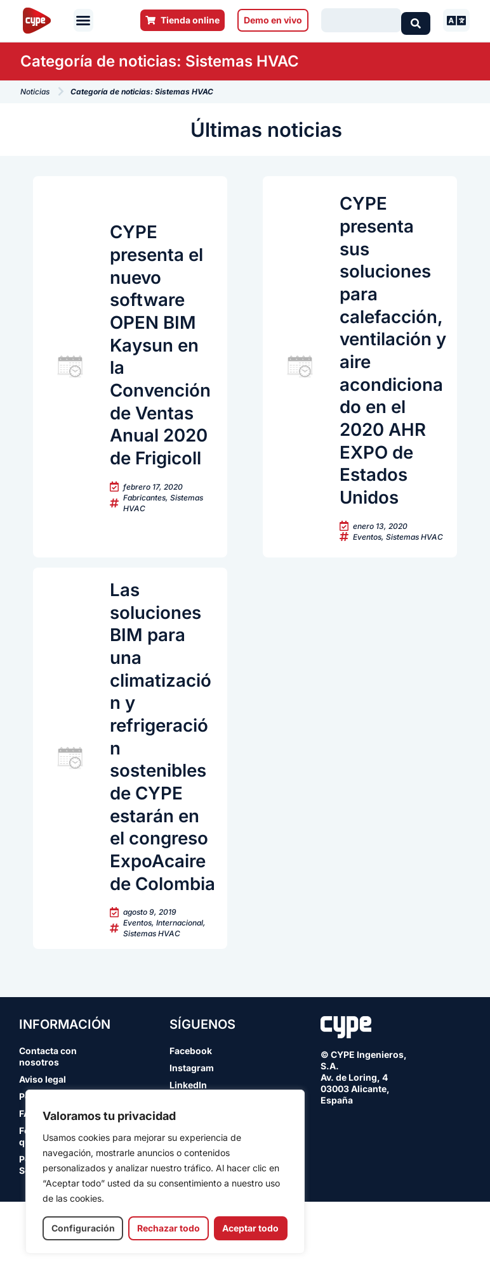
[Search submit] (415, 20)
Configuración (83, 1228)
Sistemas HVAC (414, 564)
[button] (83, 20)
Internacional (179, 1000)
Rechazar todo (168, 1228)
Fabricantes (144, 536)
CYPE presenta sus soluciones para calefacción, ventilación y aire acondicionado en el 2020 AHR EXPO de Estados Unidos (392, 369)
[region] (165, 1172)
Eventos (367, 564)
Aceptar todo (250, 1228)
